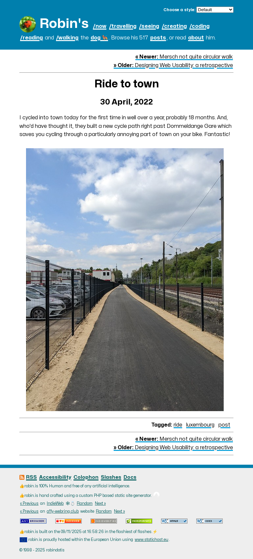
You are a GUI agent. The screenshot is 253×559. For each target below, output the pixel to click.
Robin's (64, 23)
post (224, 425)
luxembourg (200, 425)
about (196, 37)
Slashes (111, 477)
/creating (174, 26)
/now (99, 26)
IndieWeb (55, 503)
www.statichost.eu (151, 540)
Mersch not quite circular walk (184, 56)
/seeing (149, 26)
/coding (199, 26)
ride (178, 425)
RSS (31, 477)
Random (85, 503)
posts (158, 37)
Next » (100, 503)
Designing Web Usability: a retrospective (173, 65)
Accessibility (55, 477)
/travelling (122, 26)
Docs (130, 477)
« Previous (29, 503)
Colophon (85, 477)
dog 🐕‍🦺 (99, 37)
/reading (31, 37)
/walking (67, 37)
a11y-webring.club (63, 511)
